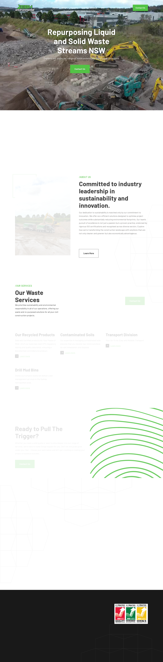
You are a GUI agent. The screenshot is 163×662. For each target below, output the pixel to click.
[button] (115, 8)
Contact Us (140, 8)
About (64, 7)
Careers (74, 7)
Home (55, 7)
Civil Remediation (89, 7)
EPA (102, 7)
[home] (26, 8)
